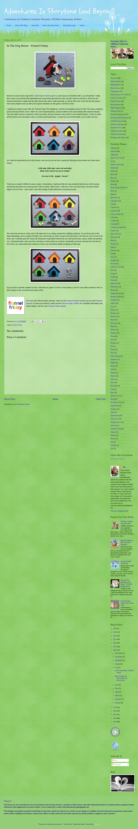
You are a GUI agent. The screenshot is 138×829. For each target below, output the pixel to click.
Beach (113, 174)
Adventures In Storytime (118, 459)
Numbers (114, 333)
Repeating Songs (69, 25)
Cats (112, 204)
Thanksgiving (115, 415)
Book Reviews (115, 88)
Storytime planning (117, 124)
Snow (112, 382)
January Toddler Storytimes (126, 562)
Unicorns (114, 425)
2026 (115, 628)
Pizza (112, 353)
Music (113, 326)
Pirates (113, 349)
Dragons (113, 244)
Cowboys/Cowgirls (117, 227)
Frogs (112, 274)
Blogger (97, 824)
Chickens (114, 207)
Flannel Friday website (57, 306)
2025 (115, 632)
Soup (112, 389)
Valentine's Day (116, 429)
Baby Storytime (116, 81)
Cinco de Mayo (116, 214)
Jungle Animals (116, 293)
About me (114, 78)
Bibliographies (115, 85)
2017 (115, 714)
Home (9, 25)
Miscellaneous (115, 105)
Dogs (112, 240)
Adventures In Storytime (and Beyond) (59, 11)
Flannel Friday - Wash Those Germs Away (127, 603)
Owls (112, 340)
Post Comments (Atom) (22, 404)
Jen (124, 467)
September (119, 660)
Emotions (114, 250)
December (119, 653)
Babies (113, 171)
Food (112, 270)
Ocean (113, 336)
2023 (115, 639)
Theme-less (114, 419)
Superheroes (115, 406)
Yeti (112, 442)
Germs (113, 280)
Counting (114, 224)
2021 (115, 646)
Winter (113, 435)
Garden (113, 277)
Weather (113, 432)
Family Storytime (116, 98)
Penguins (114, 343)
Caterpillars (114, 201)
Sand (112, 369)
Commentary (115, 91)
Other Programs (116, 108)
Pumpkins (114, 359)
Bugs (112, 194)
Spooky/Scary (115, 396)
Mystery (113, 330)
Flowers (113, 264)
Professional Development (119, 118)
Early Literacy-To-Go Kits (119, 95)
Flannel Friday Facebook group (79, 301)
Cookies (113, 221)
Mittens (113, 310)
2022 (115, 643)
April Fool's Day (116, 158)
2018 (115, 711)
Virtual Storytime (116, 134)
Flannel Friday (17, 325)
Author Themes (116, 164)
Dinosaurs (114, 237)
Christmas (114, 211)
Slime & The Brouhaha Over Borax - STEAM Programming (126, 583)
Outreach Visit (115, 111)
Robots (113, 366)
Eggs (112, 247)
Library (113, 303)
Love (112, 307)
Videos (82, 25)
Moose (113, 320)
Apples (113, 155)
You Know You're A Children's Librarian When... (119, 44)
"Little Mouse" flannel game (44, 96)
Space (113, 392)
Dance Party (115, 234)
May (117, 688)
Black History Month (118, 188)
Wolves (113, 439)
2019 (115, 707)
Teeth (112, 412)
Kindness (114, 300)
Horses (113, 290)
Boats (112, 191)
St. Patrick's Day (116, 402)
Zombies (113, 445)
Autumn (113, 168)
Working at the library (118, 138)
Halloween (114, 283)
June (117, 685)
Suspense (114, 409)
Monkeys (114, 313)
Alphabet (114, 148)
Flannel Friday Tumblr (69, 303)
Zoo (112, 448)
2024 (115, 636)
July (116, 667)
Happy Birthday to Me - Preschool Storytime (127, 542)
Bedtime (113, 181)
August (117, 664)
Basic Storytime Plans (51, 25)
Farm (112, 257)
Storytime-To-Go (116, 128)
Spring (113, 399)
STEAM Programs (117, 121)
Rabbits (113, 363)
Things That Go (116, 422)
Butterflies (114, 198)
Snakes (113, 379)
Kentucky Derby (116, 297)
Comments (116, 764)
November (119, 657)
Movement (114, 323)
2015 (115, 722)
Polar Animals (115, 356)
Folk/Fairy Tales (116, 267)
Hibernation (115, 287)
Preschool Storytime (117, 114)
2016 (115, 718)
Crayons (113, 231)
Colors (113, 217)
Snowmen (114, 386)
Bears (112, 178)
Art (112, 161)
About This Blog (21, 25)
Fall (112, 254)
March (117, 695)
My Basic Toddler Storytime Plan (127, 522)
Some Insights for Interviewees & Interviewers (121, 678)
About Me (35, 25)
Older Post (101, 399)
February (118, 699)
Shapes (113, 373)
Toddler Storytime (117, 131)
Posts (115, 760)
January (118, 703)
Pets (112, 346)
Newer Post (9, 399)
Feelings (113, 260)
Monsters (114, 316)
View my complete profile (119, 511)
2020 (115, 650)
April (117, 692)
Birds (112, 184)
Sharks (113, 376)
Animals (113, 151)
